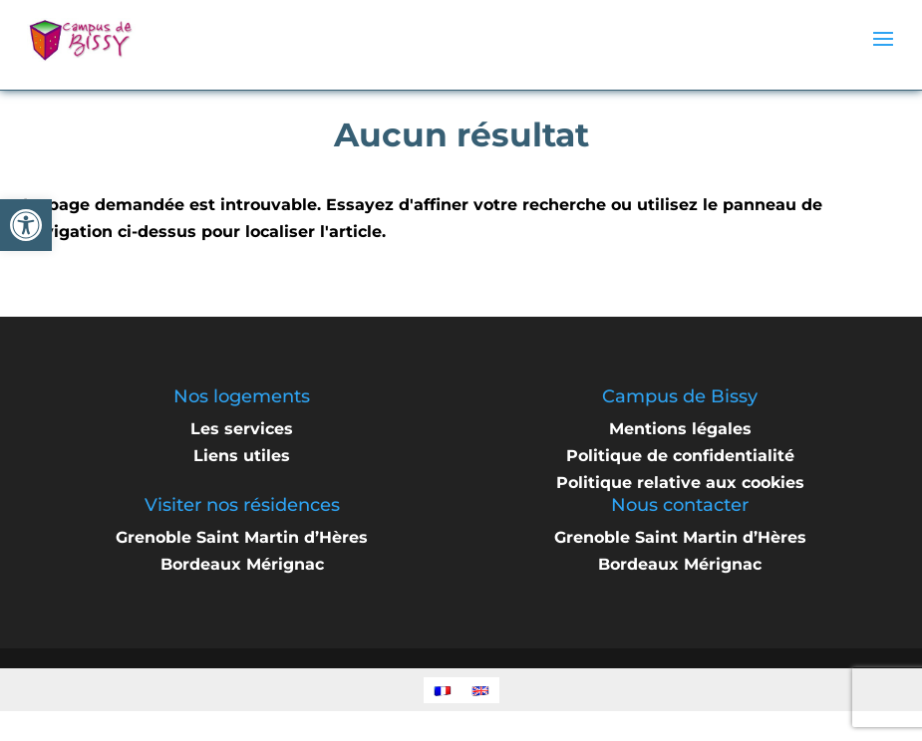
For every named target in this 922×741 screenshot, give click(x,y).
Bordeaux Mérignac (242, 564)
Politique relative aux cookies (680, 482)
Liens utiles (241, 455)
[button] (26, 225)
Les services (241, 428)
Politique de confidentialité (680, 455)
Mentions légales (680, 428)
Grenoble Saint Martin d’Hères (242, 537)
